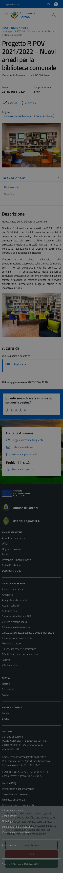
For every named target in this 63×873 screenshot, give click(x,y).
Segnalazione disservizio (15, 794)
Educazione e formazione (16, 627)
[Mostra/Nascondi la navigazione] (7, 15)
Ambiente (7, 595)
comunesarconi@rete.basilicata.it (27, 757)
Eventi (5, 719)
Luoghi (5, 713)
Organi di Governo (12, 549)
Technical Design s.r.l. (24, 864)
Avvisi (5, 695)
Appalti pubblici (10, 605)
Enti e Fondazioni (11, 565)
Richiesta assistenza (13, 799)
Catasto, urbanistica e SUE (16, 616)
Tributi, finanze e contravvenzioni (20, 654)
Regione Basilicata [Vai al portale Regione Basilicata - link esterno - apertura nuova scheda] (12, 4)
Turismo (6, 660)
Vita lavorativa (10, 665)
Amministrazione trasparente (18, 805)
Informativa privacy (13, 810)
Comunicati (8, 689)
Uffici (5, 543)
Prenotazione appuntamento (18, 789)
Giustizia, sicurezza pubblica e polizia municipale (28, 633)
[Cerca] (54, 15)
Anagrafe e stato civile (14, 600)
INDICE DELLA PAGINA (31, 178)
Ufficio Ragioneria (15, 364)
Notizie (6, 684)
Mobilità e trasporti (12, 643)
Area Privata (9, 845)
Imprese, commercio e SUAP (17, 638)
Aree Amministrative (13, 538)
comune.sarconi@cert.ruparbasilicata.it (29, 761)
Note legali (8, 821)
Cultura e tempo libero (14, 622)
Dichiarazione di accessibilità (17, 827)
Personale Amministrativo (16, 560)
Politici (5, 554)
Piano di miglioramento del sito (19, 832)
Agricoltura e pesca (12, 589)
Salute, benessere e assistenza (19, 649)
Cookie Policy (9, 816)
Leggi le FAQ (9, 783)
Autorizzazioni (9, 611)
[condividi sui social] (10, 103)
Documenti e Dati (11, 571)
